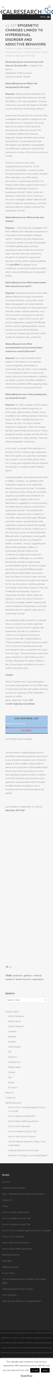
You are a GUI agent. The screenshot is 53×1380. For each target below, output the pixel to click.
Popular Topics (12, 1012)
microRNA (14, 265)
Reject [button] (45, 1370)
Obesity (11, 1072)
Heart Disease (14, 1047)
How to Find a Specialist (19, 1126)
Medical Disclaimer (11, 1255)
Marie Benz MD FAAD (25, 56)
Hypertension (14, 1062)
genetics (28, 975)
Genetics (12, 1042)
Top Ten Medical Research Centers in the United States (24, 1281)
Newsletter (7, 1261)
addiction (18, 975)
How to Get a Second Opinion (22, 1136)
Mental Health (14, 1067)
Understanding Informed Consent (23, 1150)
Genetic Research (31, 52)
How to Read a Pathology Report (23, 1121)
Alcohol (37, 48)
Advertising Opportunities (13, 1188)
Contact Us (10, 1098)
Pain (10, 1077)
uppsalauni (38, 979)
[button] (43, 17)
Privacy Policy (8, 1273)
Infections (12, 1057)
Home (5, 1206)
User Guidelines (9, 1295)
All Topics (12, 1087)
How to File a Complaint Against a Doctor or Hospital (26, 1230)
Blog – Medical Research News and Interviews (23, 1194)
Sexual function (23, 979)
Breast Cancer (14, 1021)
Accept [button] (35, 1370)
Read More (26, 1375)
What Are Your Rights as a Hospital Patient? (27, 1155)
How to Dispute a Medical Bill (21, 1116)
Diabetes (12, 1036)
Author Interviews (13, 52)
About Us (9, 1093)
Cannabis (12, 1031)
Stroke (11, 1082)
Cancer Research (16, 1026)
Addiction (28, 48)
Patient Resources (13, 1103)
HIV (9, 1052)
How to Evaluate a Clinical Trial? (22, 1131)
